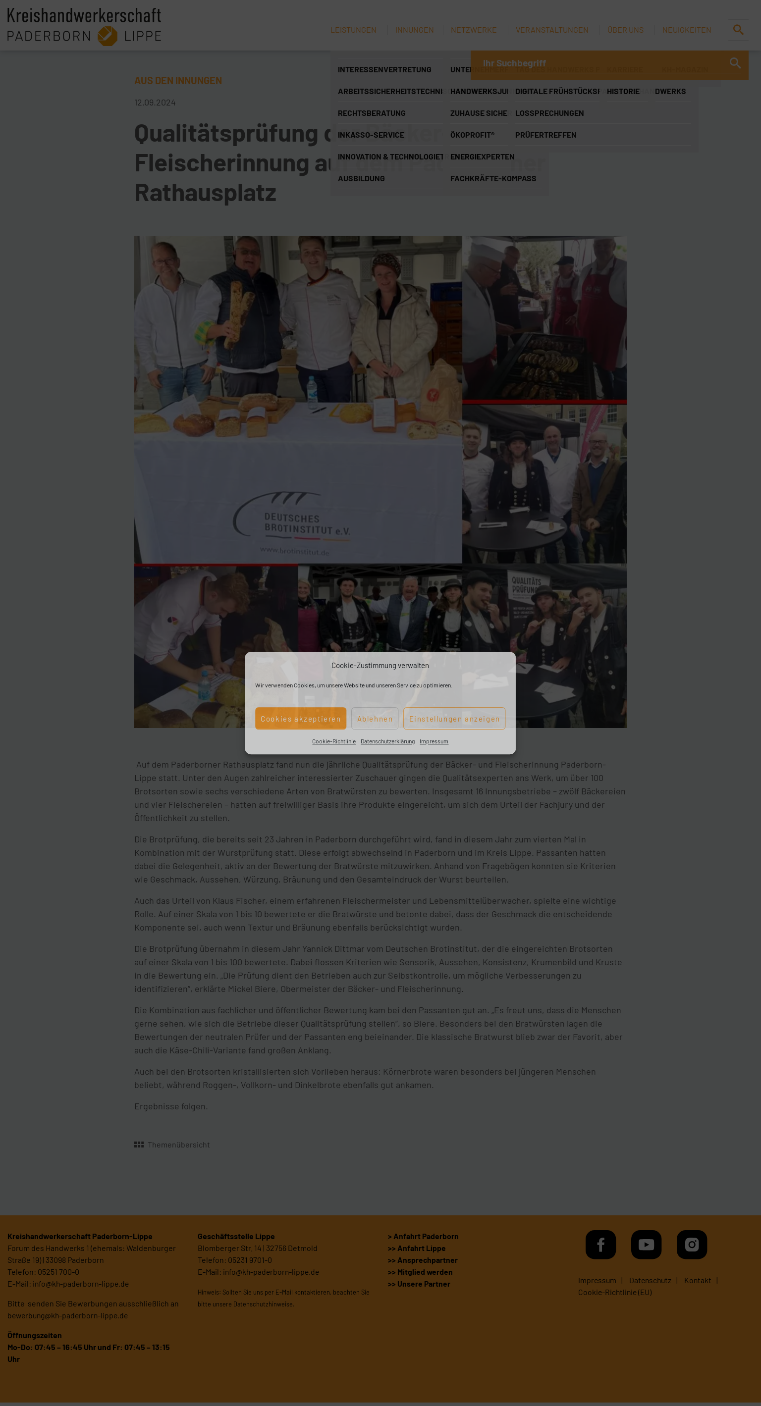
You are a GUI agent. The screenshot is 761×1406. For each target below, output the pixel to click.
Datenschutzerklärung (388, 740)
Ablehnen (375, 718)
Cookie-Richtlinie (334, 740)
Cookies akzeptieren (301, 718)
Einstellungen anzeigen (454, 718)
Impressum (434, 740)
